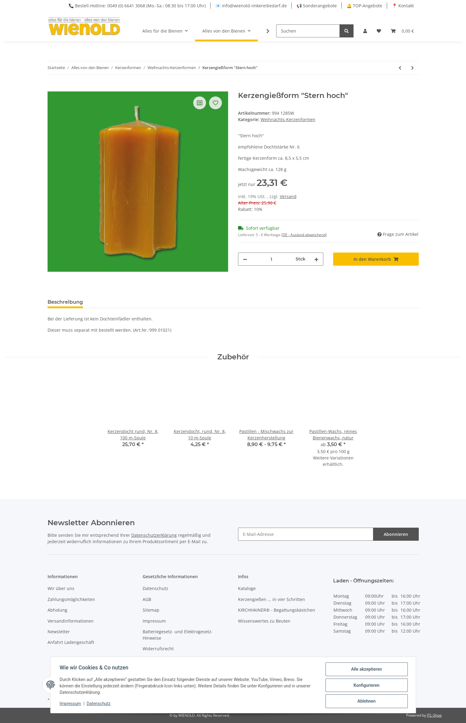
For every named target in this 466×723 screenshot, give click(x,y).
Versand (288, 196)
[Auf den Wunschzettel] (215, 103)
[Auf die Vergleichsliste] (199, 103)
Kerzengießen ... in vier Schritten (271, 599)
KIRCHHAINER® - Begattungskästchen (276, 610)
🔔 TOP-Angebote (364, 6)
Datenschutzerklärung (154, 535)
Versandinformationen (71, 621)
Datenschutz (155, 588)
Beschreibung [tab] (65, 302)
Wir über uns (61, 588)
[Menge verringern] (245, 259)
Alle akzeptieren (365, 669)
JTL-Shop (434, 715)
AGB (147, 599)
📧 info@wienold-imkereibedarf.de (251, 6)
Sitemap (151, 610)
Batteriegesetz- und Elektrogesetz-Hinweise (178, 635)
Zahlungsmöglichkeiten (71, 599)
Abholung (57, 610)
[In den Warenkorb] (52, 88)
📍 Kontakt (403, 6)
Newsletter (59, 631)
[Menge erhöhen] (316, 259)
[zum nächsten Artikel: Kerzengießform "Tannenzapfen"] (412, 67)
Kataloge (247, 588)
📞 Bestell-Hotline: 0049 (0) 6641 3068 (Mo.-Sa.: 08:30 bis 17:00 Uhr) (137, 6)
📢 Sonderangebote (317, 6)
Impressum (154, 621)
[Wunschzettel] (379, 30)
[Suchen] (308, 30)
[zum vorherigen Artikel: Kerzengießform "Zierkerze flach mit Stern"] (400, 67)
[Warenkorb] (402, 30)
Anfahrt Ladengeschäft (71, 642)
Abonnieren (396, 534)
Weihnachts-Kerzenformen (288, 119)
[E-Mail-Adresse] (305, 534)
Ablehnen (366, 701)
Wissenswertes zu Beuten (264, 621)
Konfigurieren (366, 685)
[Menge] (271, 259)
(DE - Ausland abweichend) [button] (304, 234)
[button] (365, 30)
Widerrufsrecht (158, 648)
